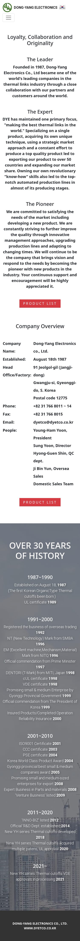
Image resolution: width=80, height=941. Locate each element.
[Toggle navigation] (9, 17)
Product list (40, 303)
